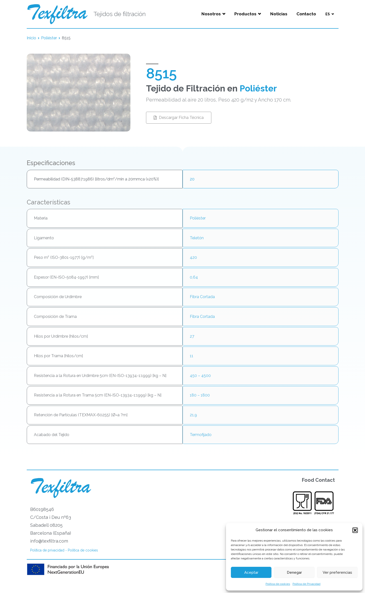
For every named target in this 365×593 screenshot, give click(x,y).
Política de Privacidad (306, 584)
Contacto (306, 13)
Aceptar (251, 572)
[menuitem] (329, 14)
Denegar (294, 572)
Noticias (278, 13)
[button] (355, 530)
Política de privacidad (47, 550)
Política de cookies (278, 584)
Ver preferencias (337, 572)
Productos (245, 13)
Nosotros (211, 13)
